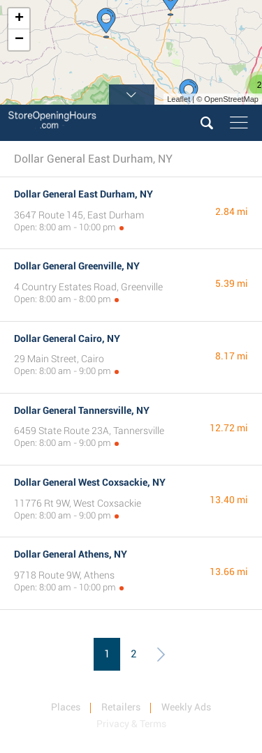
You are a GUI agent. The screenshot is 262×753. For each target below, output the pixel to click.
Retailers (120, 707)
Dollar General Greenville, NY (77, 265)
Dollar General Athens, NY (70, 554)
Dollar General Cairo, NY (67, 338)
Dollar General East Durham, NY (83, 194)
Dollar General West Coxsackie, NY (90, 482)
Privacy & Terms (131, 723)
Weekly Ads (186, 707)
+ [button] (19, 18)
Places (65, 707)
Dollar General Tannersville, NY (82, 410)
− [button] (19, 39)
